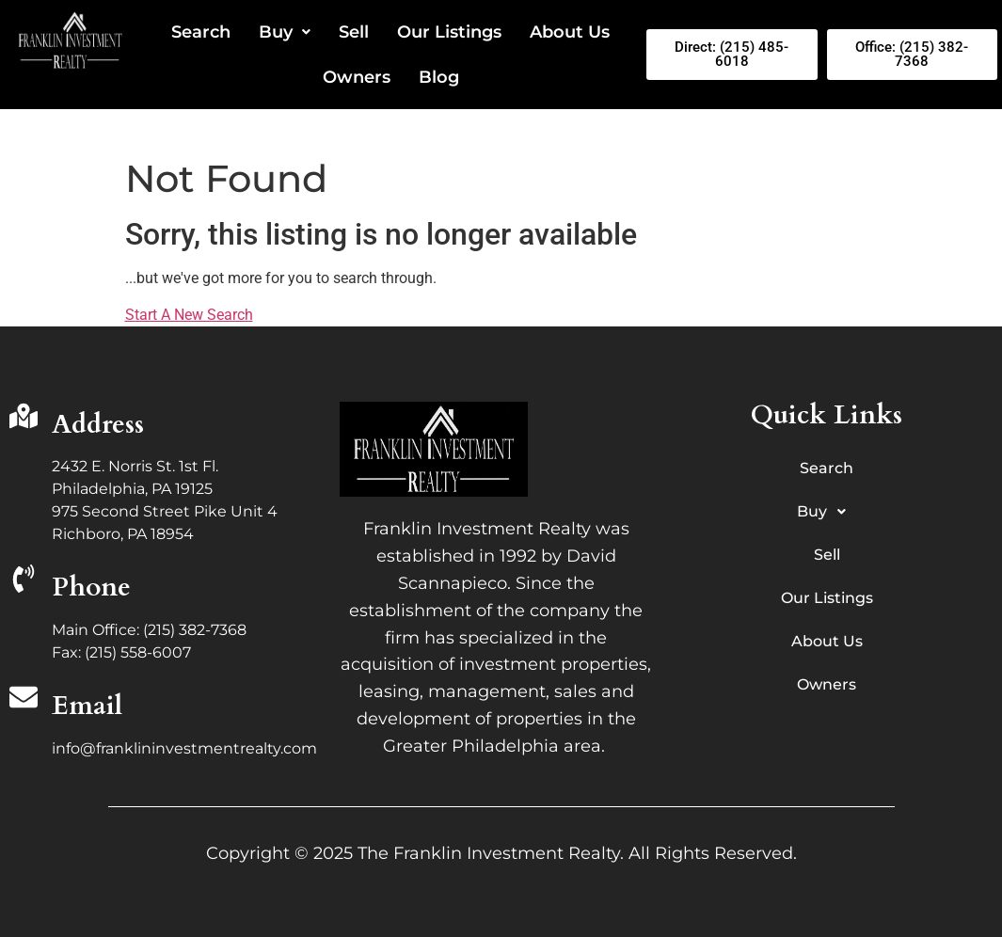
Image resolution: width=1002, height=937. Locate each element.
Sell (354, 32)
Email (87, 705)
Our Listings (449, 32)
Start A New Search (189, 315)
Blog (439, 77)
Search (201, 32)
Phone (91, 587)
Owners (356, 77)
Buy (284, 32)
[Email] (23, 699)
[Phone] (23, 580)
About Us (570, 32)
